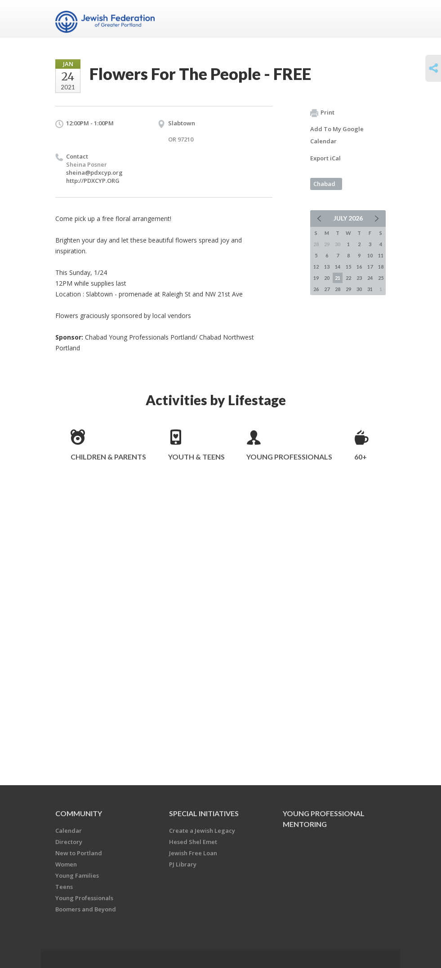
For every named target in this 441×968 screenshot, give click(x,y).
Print (322, 112)
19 (316, 278)
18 (380, 267)
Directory (68, 842)
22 (348, 278)
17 (370, 267)
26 (316, 289)
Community (78, 813)
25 (380, 278)
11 (380, 255)
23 (359, 278)
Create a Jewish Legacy (202, 831)
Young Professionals (289, 456)
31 (370, 289)
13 (327, 267)
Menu (375, 19)
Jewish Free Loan (193, 853)
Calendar (68, 831)
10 (370, 255)
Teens (64, 887)
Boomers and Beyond (85, 909)
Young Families (77, 875)
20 (327, 278)
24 (370, 278)
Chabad (324, 184)
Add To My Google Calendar (337, 135)
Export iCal (325, 158)
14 (337, 267)
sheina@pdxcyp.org (94, 172)
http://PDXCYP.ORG (93, 181)
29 (348, 289)
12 (316, 267)
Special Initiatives (204, 813)
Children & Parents (108, 456)
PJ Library (182, 864)
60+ (360, 456)
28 (337, 289)
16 (359, 267)
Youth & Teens (196, 456)
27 (327, 289)
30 (359, 289)
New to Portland (78, 853)
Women (66, 864)
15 (348, 267)
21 (337, 278)
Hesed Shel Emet (193, 842)
